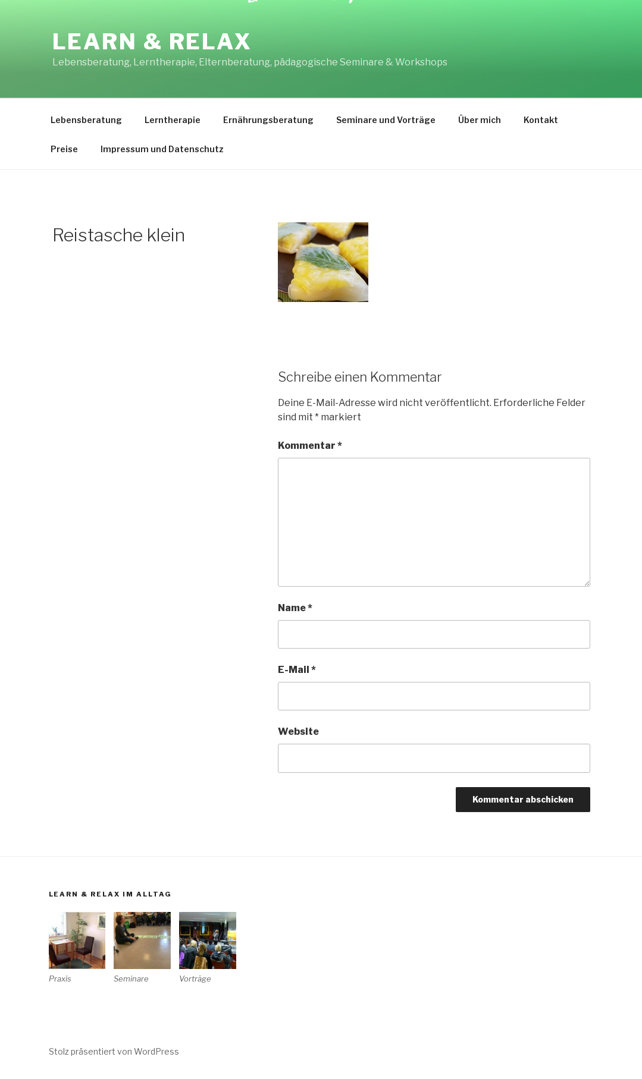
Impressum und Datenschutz (162, 149)
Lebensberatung (86, 120)
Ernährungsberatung (268, 120)
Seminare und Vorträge (386, 120)
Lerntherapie (173, 120)
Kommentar (310, 445)
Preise (64, 149)
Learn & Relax (152, 42)
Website (298, 731)
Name (295, 608)
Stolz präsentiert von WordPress (114, 1051)
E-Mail (297, 669)
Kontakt (541, 120)
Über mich (479, 120)
